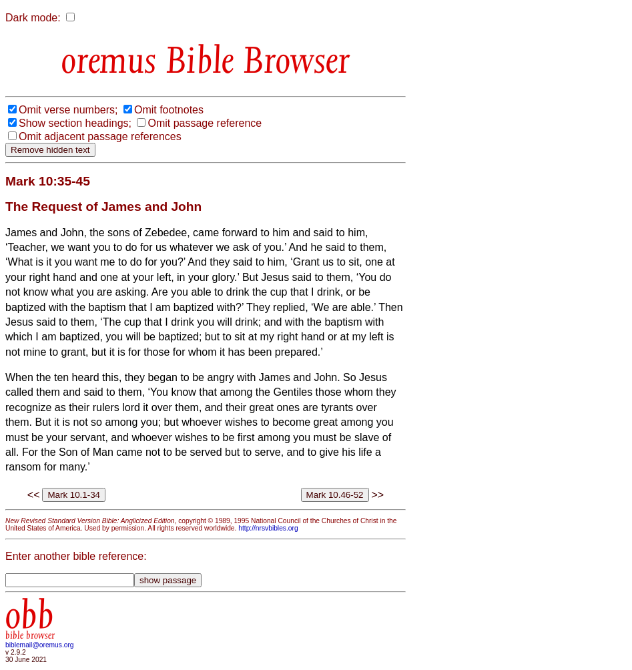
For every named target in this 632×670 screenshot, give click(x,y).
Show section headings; (75, 123)
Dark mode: (33, 17)
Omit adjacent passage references (100, 136)
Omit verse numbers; (68, 109)
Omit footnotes (169, 109)
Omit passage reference (204, 123)
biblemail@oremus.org (39, 645)
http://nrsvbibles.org (268, 528)
